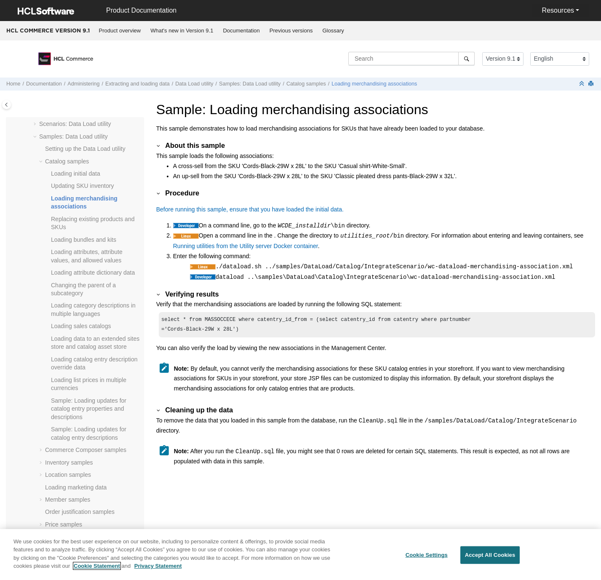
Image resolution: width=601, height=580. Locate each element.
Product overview (120, 30)
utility (194, 84)
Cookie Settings (427, 559)
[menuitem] (120, 31)
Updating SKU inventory (82, 185)
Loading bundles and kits (83, 239)
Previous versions (291, 30)
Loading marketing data (76, 487)
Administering (83, 84)
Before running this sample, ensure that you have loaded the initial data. (250, 209)
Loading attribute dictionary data (93, 272)
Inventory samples (69, 462)
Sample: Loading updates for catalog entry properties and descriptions (88, 408)
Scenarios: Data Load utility (75, 123)
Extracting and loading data (137, 84)
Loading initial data (75, 173)
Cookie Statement (97, 570)
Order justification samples (80, 511)
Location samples (68, 474)
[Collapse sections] (582, 84)
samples (85, 449)
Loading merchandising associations (374, 84)
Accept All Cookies (490, 559)
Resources (558, 10)
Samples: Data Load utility (249, 84)
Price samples (63, 524)
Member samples (67, 499)
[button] (35, 124)
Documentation (241, 30)
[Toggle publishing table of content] (6, 104)
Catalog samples (306, 84)
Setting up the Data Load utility (85, 148)
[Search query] (411, 58)
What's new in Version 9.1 (181, 30)
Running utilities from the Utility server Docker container (245, 246)
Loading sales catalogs (81, 326)
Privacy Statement (158, 570)
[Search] (466, 58)
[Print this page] (592, 84)
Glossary (333, 30)
